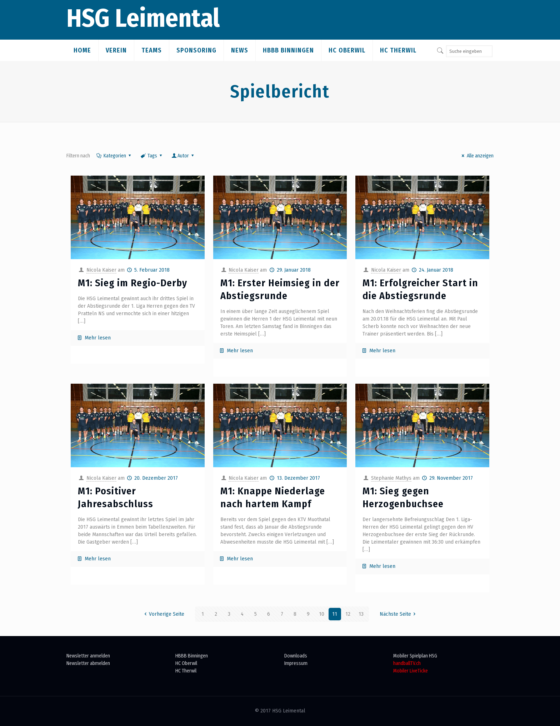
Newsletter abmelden (88, 663)
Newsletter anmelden (88, 656)
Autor (183, 156)
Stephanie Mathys (391, 478)
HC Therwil (185, 671)
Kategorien (114, 156)
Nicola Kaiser (101, 270)
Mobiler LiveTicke (410, 671)
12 (347, 614)
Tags (151, 156)
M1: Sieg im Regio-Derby (132, 283)
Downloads (295, 656)
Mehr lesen (98, 338)
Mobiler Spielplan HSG (415, 656)
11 (334, 614)
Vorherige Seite (163, 614)
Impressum (296, 663)
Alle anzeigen (477, 156)
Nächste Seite (399, 614)
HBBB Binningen (191, 656)
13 (361, 614)
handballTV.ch (407, 663)
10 (321, 614)
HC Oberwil (186, 663)
